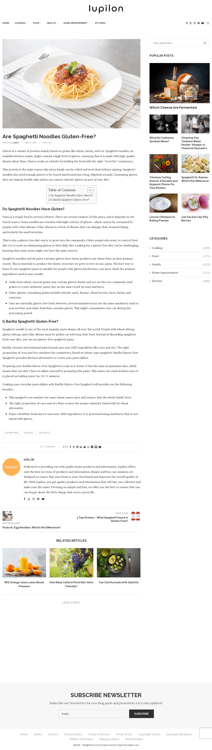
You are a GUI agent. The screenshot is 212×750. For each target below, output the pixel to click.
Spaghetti (44, 432)
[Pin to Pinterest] (77, 447)
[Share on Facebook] (70, 447)
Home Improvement (75, 23)
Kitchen (100, 23)
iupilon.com (133, 745)
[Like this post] (66, 447)
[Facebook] (187, 23)
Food (36, 23)
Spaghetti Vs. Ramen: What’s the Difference (195, 179)
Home (5, 23)
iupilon (15, 142)
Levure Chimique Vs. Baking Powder (162, 219)
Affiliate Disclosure (81, 739)
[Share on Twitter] (73, 447)
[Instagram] (195, 23)
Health (51, 23)
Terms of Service (99, 734)
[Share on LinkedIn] (81, 447)
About (38, 734)
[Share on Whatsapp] (88, 447)
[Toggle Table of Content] (89, 190)
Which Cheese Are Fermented (173, 107)
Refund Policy (134, 739)
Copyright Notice (149, 734)
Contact (53, 734)
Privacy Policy (73, 734)
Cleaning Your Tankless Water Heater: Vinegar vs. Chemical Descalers (194, 143)
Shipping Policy (109, 739)
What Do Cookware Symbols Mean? (161, 139)
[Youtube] (202, 23)
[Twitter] (190, 23)
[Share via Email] (100, 447)
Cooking (20, 23)
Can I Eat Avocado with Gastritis (118, 582)
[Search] (208, 23)
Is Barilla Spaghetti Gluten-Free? (70, 199)
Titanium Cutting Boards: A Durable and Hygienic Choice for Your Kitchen (163, 182)
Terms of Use (124, 734)
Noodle (29, 432)
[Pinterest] (198, 23)
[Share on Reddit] (84, 447)
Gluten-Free (12, 432)
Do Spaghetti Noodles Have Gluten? (72, 195)
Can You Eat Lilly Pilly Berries (194, 219)
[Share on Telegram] (92, 447)
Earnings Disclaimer (179, 734)
